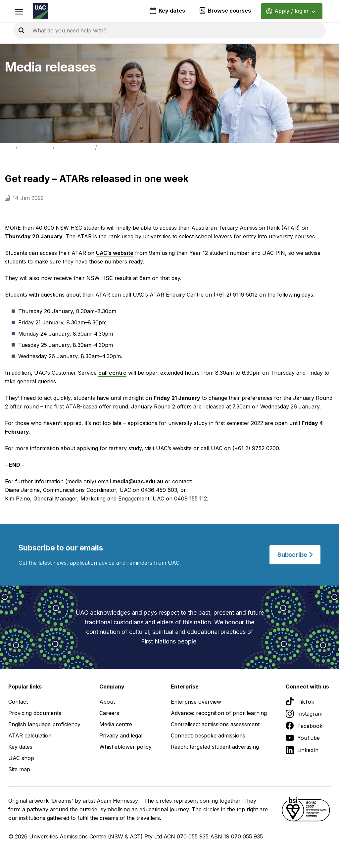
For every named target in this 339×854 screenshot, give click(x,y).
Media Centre (35, 147)
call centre (112, 372)
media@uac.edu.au (138, 481)
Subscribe (295, 554)
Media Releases (74, 147)
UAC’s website (114, 253)
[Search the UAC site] (112, 30)
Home (6, 147)
